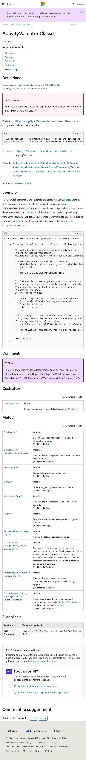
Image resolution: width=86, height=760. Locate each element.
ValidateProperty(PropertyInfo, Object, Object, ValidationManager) (16, 596)
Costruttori (10, 64)
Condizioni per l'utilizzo (59, 746)
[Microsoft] (43, 4)
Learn (5, 24)
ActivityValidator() (12, 403)
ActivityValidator (62, 199)
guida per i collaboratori (43, 660)
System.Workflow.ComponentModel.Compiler (39, 84)
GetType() (8, 481)
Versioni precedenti (15, 742)
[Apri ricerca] (73, 4)
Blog (29, 742)
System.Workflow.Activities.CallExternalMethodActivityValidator (45, 162)
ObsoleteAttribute (21, 183)
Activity (36, 554)
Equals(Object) (10, 432)
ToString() (8, 513)
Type (51, 487)
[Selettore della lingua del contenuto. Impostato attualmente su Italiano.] (12, 731)
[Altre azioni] (81, 24)
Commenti (9, 61)
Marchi (26, 750)
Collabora (41, 742)
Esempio (8, 57)
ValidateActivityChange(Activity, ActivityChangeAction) (15, 545)
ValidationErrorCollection (64, 602)
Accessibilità (11, 750)
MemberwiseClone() (13, 496)
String (31, 212)
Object (18, 150)
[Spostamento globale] (3, 4)
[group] (43, 140)
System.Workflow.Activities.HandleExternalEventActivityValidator (46, 167)
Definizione (10, 53)
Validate (17, 220)
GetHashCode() (11, 467)
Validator (31, 150)
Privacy (52, 742)
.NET (13, 24)
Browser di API (24, 24)
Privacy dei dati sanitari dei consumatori (24, 746)
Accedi (80, 3)
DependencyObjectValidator (31, 121)
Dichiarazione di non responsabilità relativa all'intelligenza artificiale (36, 738)
